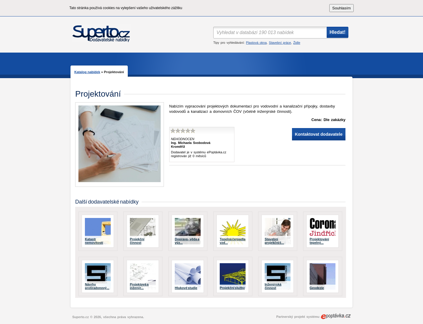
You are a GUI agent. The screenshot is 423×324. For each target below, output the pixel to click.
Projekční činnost (137, 240)
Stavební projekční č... (274, 240)
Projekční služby (232, 288)
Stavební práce (280, 42)
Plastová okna (256, 42)
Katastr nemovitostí (94, 240)
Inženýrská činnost (273, 286)
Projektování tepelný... (319, 240)
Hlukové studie (186, 288)
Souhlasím (341, 8)
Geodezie (317, 288)
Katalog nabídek (87, 72)
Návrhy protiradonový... (97, 286)
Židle (296, 42)
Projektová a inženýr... (139, 286)
